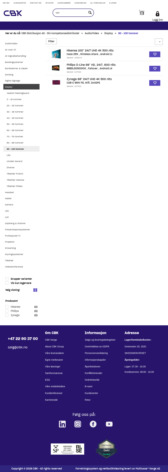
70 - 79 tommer (15, 136)
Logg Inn (157, 19)
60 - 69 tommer (15, 130)
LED (8, 155)
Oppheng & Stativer (15, 223)
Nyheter (49, 3)
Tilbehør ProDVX (15, 173)
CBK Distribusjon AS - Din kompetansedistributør (50, 33)
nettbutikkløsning (113, 468)
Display (108, 33)
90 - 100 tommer (128, 33)
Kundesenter (20, 3)
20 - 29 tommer (15, 105)
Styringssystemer (14, 254)
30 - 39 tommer (15, 112)
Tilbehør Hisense (15, 180)
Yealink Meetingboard (18, 93)
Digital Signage (12, 80)
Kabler (8, 198)
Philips (14, 311)
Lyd (7, 217)
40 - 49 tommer (15, 118)
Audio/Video (92, 33)
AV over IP (10, 49)
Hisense (15, 306)
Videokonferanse (14, 266)
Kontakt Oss (36, 3)
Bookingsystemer (14, 62)
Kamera (9, 204)
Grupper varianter (21, 278)
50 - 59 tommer (15, 124)
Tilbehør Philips (14, 186)
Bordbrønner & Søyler (16, 68)
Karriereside (80, 3)
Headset (9, 192)
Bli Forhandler (97, 3)
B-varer (113, 3)
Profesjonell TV (13, 235)
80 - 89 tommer (15, 142)
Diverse (10, 167)
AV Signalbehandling (15, 56)
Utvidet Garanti (14, 161)
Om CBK (6, 3)
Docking (9, 74)
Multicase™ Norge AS (148, 468)
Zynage (15, 315)
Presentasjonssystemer (17, 229)
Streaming (10, 248)
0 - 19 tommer (14, 99)
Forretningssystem (87, 468)
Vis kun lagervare (20, 283)
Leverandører (64, 3)
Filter (51, 41)
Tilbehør (9, 260)
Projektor (10, 242)
